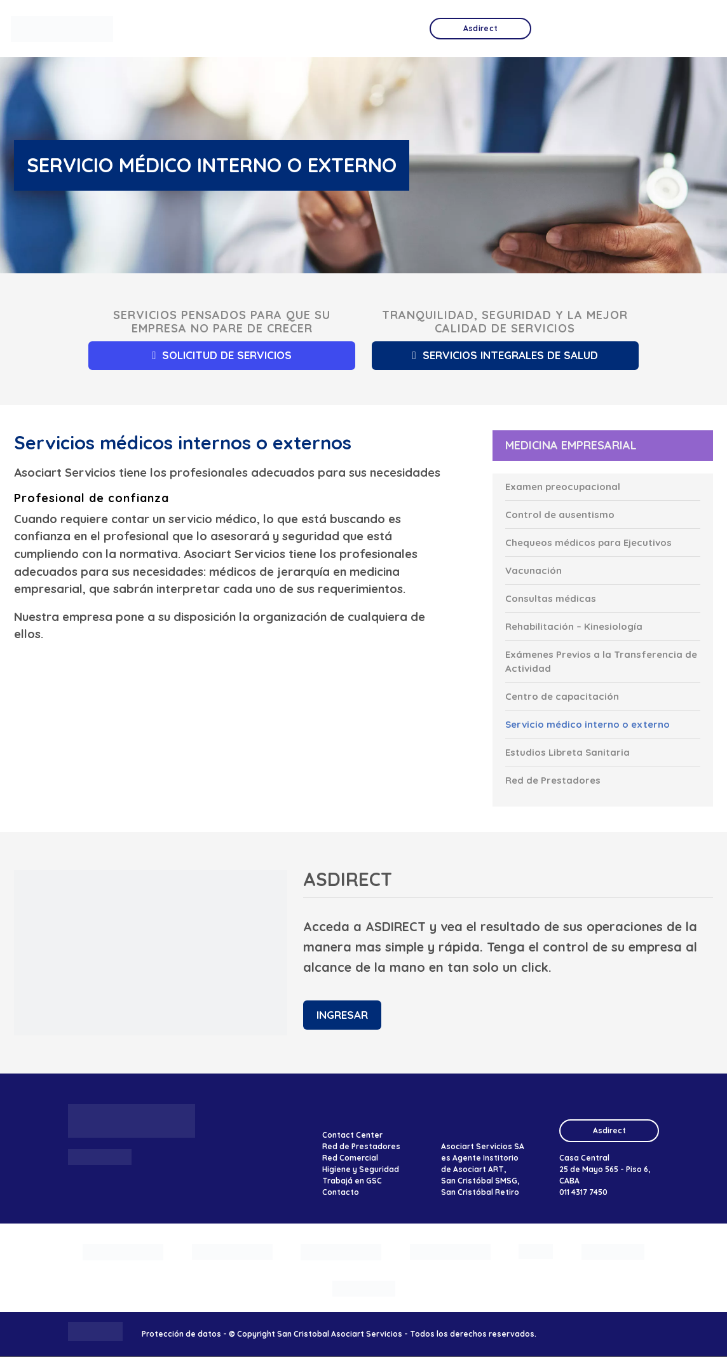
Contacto (340, 1192)
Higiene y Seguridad (360, 1170)
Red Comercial (350, 1158)
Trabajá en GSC (352, 1181)
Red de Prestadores (361, 1147)
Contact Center (352, 1135)
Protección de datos (181, 1334)
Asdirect (609, 1131)
